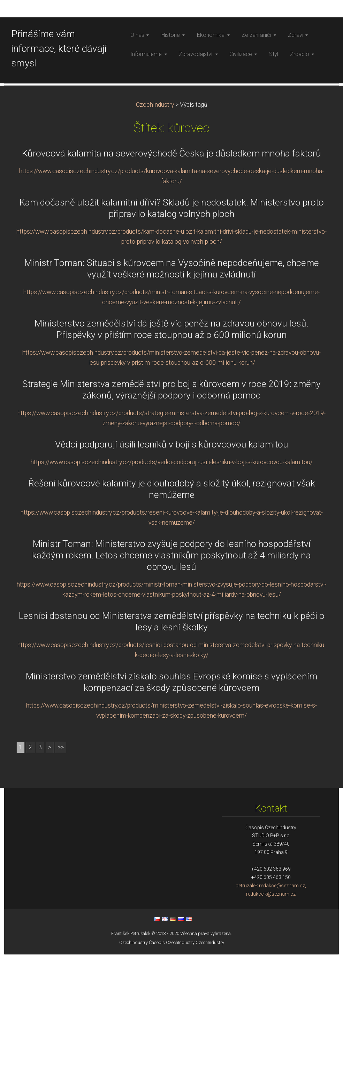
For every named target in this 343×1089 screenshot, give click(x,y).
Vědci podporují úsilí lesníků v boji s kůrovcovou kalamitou (171, 579)
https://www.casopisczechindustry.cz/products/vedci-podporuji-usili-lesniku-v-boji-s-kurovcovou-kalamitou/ (172, 597)
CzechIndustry (155, 239)
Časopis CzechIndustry (172, 1077)
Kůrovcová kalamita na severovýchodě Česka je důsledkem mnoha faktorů (171, 288)
